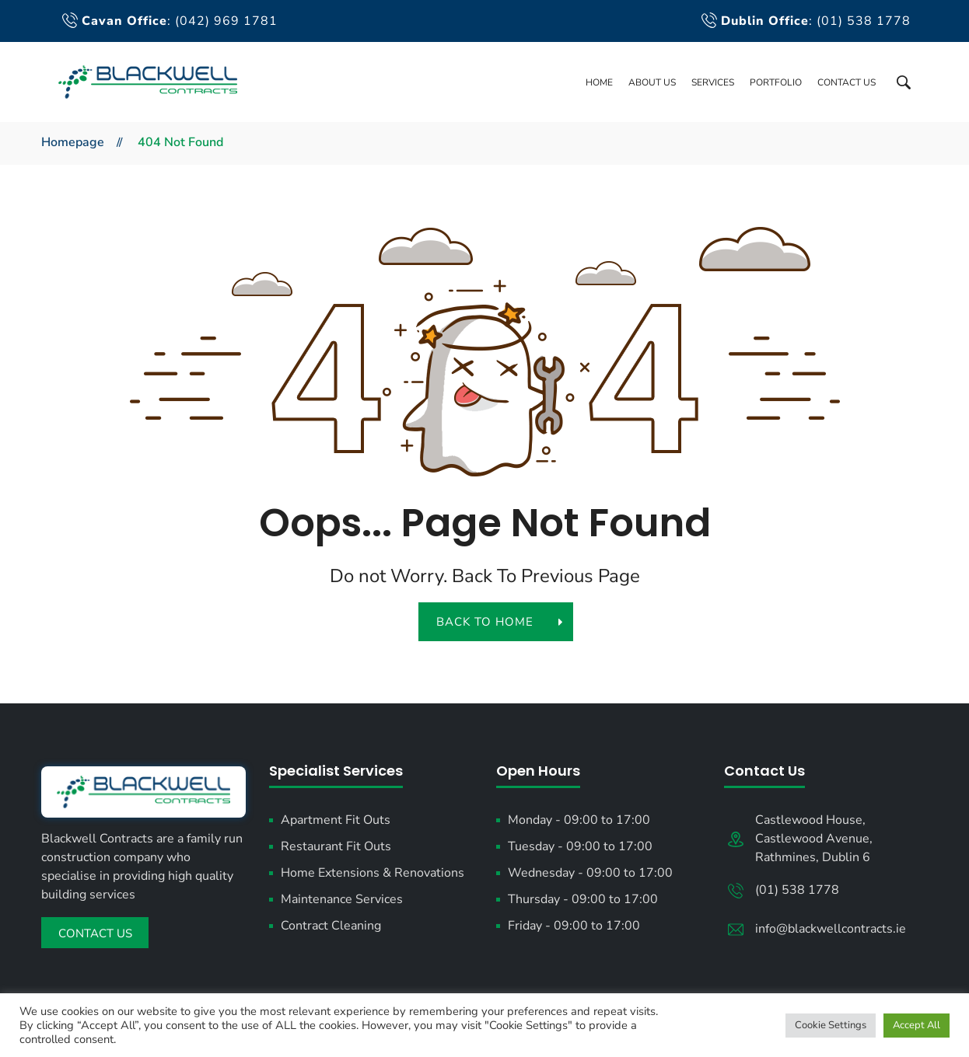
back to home (493, 621)
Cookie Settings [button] (830, 1025)
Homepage (72, 142)
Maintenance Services (342, 899)
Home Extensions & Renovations (372, 872)
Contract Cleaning (331, 925)
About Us (652, 82)
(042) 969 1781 (226, 21)
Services (712, 82)
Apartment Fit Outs (335, 820)
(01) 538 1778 (864, 21)
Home (599, 82)
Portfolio (776, 82)
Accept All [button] (916, 1025)
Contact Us (846, 82)
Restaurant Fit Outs (336, 846)
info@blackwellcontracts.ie (830, 928)
